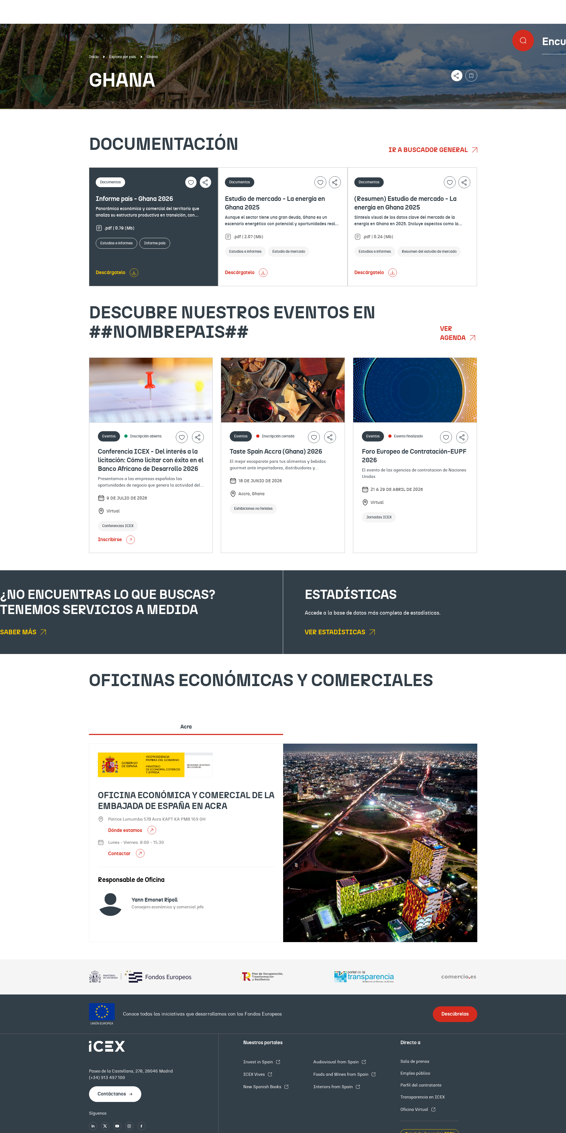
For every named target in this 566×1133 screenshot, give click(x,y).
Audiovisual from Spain (336, 1062)
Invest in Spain (258, 1062)
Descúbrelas (455, 1014)
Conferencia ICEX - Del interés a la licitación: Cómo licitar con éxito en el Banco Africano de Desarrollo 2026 (151, 460)
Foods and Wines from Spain (341, 1074)
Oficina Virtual (414, 1109)
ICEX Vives (254, 1074)
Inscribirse (116, 539)
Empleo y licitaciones (489, 113)
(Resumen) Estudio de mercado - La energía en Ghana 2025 (405, 203)
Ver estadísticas (336, 632)
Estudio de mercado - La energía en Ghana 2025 (275, 203)
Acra (186, 727)
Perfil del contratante (420, 1085)
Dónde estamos (125, 830)
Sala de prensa (414, 1061)
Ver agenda (453, 333)
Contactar (120, 853)
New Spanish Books (262, 1087)
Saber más (19, 632)
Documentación (68, 113)
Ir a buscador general (429, 150)
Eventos (206, 113)
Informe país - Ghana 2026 (134, 199)
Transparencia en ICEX (422, 1097)
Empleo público (415, 1073)
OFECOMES (338, 113)
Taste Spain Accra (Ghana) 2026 (276, 452)
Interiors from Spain (333, 1087)
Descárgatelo (110, 272)
